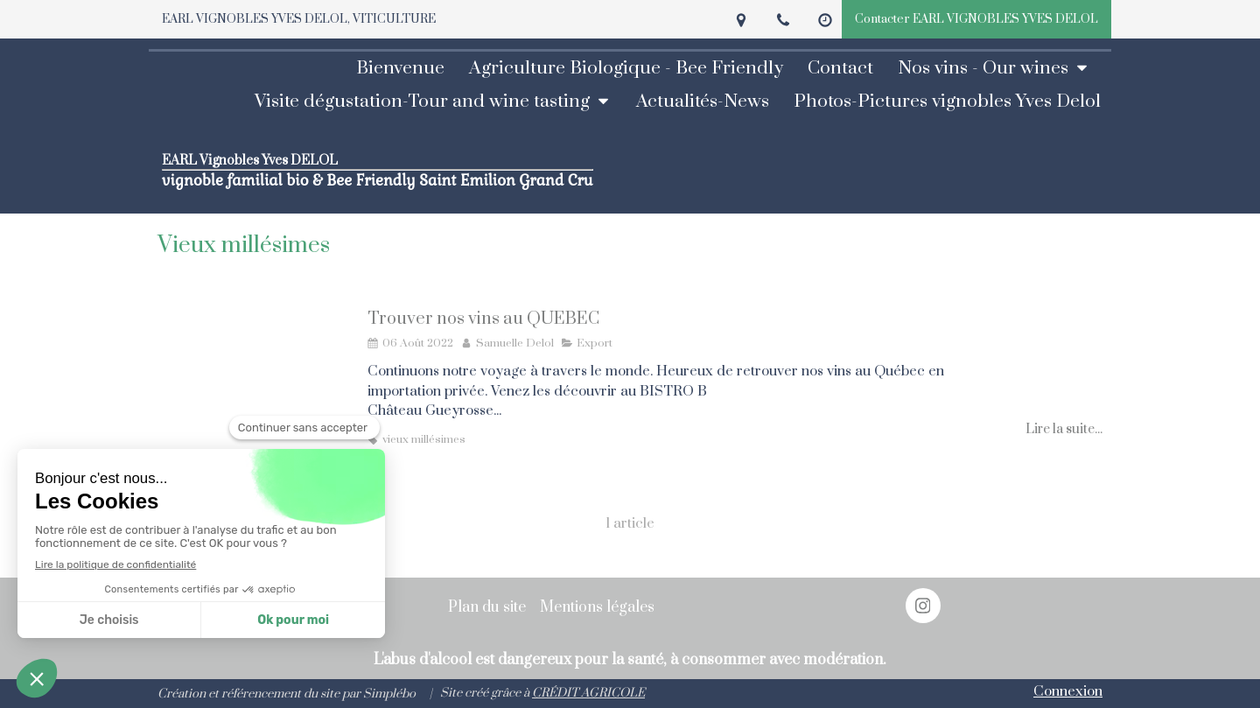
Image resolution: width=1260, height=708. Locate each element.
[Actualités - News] (708, 101)
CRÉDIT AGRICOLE (588, 693)
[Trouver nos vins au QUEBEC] (254, 388)
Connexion (1067, 691)
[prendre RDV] (846, 68)
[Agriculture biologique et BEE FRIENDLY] (631, 68)
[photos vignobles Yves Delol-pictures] (952, 101)
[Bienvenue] (405, 68)
